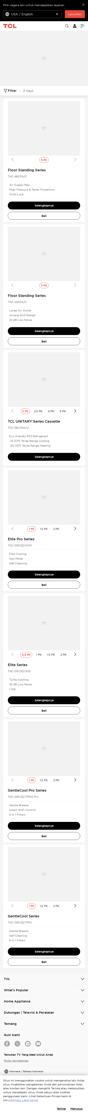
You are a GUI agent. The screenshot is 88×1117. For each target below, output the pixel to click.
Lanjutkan (75, 14)
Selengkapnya (44, 205)
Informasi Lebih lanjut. (23, 1100)
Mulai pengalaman (16, 1060)
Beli (44, 216)
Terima (61, 1109)
